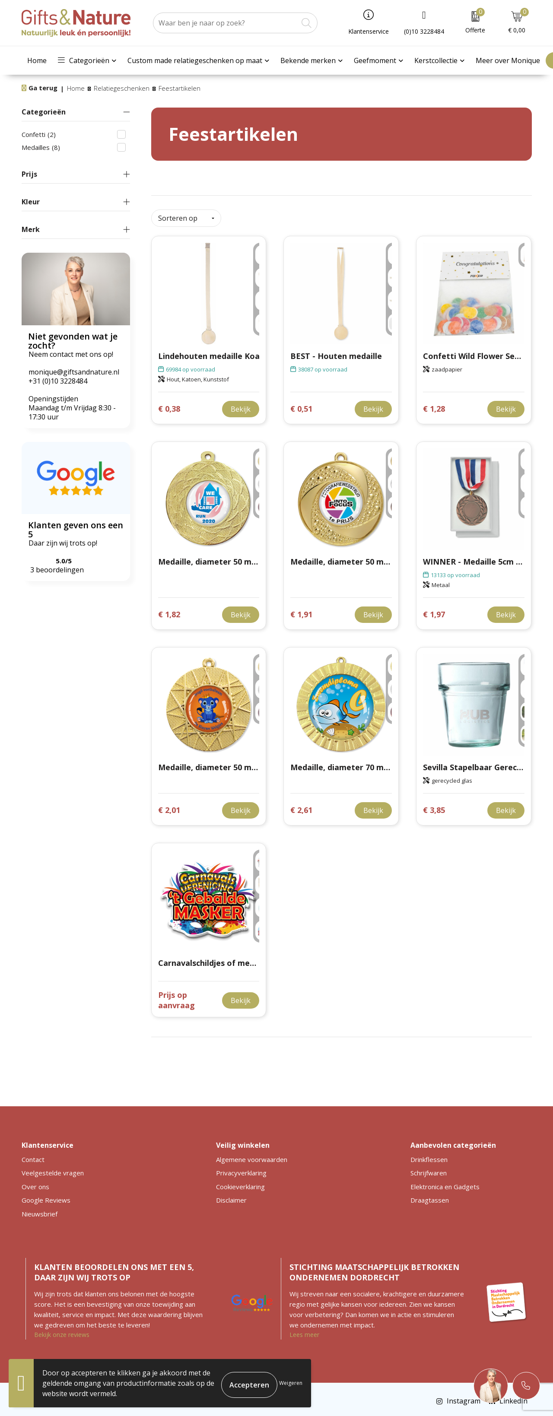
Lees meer (304, 1331)
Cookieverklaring (240, 1183)
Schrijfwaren (428, 1169)
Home (37, 60)
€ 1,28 (434, 405)
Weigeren (290, 1383)
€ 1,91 (301, 611)
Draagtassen (429, 1196)
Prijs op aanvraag (176, 996)
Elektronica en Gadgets (445, 1183)
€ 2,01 (169, 807)
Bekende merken (308, 60)
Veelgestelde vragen (53, 1169)
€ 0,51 (301, 405)
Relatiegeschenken (121, 88)
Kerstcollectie (436, 60)
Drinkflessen (429, 1156)
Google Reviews (46, 1196)
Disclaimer (231, 1196)
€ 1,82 (169, 611)
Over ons (35, 1183)
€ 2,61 (301, 807)
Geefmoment (375, 60)
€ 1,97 (434, 611)
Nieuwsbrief (39, 1210)
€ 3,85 (434, 807)
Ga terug (43, 87)
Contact (33, 1156)
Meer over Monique (508, 60)
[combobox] (225, 23)
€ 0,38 (169, 405)
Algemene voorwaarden (251, 1156)
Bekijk (241, 405)
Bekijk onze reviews (61, 1331)
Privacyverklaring (241, 1169)
